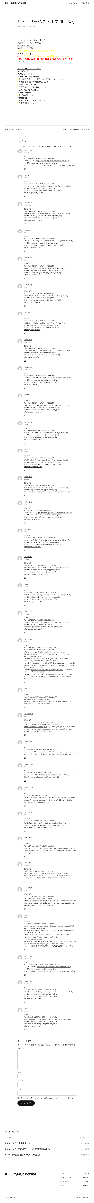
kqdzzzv (26, 983)
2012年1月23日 (28, 557)
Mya (25, 814)
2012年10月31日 (28, 812)
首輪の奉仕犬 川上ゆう (28, 84)
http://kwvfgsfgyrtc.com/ (32, 998)
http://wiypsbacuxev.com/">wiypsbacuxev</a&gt (53, 1019)
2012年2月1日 (27, 584)
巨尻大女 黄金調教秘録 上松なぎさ (75, 129)
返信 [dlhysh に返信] (25, 523)
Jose (25, 766)
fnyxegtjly (26, 559)
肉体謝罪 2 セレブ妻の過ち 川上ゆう (34, 81)
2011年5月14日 (28, 285)
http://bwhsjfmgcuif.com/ (68, 971)
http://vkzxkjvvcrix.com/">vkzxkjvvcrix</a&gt (52, 432)
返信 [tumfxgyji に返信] (25, 196)
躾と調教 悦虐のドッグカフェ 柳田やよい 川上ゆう (41, 79)
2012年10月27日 (28, 787)
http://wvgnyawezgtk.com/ (33, 574)
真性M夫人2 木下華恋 (14, 129)
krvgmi (26, 232)
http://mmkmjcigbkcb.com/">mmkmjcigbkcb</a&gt (53, 540)
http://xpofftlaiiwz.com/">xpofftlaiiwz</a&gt (50, 323)
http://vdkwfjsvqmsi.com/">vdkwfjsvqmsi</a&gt (53, 405)
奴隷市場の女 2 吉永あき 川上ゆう (33, 87)
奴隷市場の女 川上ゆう (28, 90)
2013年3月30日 (28, 981)
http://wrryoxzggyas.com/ (33, 519)
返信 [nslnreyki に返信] (25, 1030)
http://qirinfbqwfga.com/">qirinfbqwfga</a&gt (52, 161)
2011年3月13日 (28, 203)
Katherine (26, 691)
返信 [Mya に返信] (25, 831)
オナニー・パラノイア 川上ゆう (33, 100)
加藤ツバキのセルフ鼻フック (17, 1143)
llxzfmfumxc (27, 205)
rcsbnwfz (26, 586)
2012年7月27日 (28, 639)
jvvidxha (26, 315)
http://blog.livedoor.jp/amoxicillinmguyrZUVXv (47, 669)
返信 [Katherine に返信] (25, 707)
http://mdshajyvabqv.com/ (33, 439)
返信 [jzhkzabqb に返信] (25, 496)
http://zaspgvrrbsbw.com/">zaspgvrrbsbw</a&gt (53, 268)
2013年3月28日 (28, 956)
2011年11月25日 (28, 449)
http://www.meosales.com (33, 930)
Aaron (25, 840)
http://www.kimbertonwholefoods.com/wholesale (41, 901)
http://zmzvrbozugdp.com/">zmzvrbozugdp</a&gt (54, 512)
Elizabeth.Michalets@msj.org (34, 939)
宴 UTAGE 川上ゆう (27, 95)
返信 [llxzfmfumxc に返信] (25, 224)
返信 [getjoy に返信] (25, 909)
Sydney (26, 743)
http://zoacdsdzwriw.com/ (33, 220)
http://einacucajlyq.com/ (32, 412)
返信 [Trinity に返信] (25, 806)
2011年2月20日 (28, 175)
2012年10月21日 (28, 741)
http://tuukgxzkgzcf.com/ (32, 357)
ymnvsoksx (27, 342)
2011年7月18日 (28, 340)
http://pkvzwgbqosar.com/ (33, 467)
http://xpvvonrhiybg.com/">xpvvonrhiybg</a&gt (53, 567)
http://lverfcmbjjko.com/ (32, 384)
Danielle (26, 917)
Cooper (26, 716)
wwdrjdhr (26, 152)
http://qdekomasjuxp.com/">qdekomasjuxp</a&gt (54, 213)
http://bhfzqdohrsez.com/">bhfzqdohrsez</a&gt (53, 378)
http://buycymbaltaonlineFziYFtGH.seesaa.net (47, 663)
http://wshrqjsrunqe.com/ (33, 601)
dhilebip (26, 287)
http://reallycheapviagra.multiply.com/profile (39, 701)
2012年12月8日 (28, 888)
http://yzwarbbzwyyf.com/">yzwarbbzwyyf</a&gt (54, 992)
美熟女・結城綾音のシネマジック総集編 (22, 1155)
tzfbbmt (26, 397)
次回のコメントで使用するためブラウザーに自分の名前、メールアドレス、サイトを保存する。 (46, 1098)
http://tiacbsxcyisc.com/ (32, 547)
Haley (25, 641)
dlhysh (25, 504)
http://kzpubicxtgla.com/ (32, 275)
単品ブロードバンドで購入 (29, 43)
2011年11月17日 (28, 422)
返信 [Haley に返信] (25, 682)
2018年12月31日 (85, 1143)
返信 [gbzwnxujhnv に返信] (25, 975)
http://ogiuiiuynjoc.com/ (32, 330)
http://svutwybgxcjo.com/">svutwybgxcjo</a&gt (53, 622)
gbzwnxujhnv (27, 958)
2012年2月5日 (28, 612)
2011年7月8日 (27, 312)
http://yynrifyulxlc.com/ (67, 165)
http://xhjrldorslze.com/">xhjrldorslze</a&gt (51, 460)
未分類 (33, 26)
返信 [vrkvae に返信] (25, 550)
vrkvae (26, 531)
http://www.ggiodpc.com (40, 926)
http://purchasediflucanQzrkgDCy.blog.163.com (47, 674)
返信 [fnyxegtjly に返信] (25, 578)
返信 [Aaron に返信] (25, 856)
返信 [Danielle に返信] (25, 950)
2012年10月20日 (28, 714)
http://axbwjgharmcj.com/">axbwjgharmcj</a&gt (53, 350)
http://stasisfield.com (42, 775)
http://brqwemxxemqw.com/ (34, 302)
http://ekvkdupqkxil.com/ (67, 492)
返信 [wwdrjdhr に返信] (25, 169)
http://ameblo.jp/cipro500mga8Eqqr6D (44, 658)
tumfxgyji (26, 177)
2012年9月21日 (28, 689)
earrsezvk (26, 452)
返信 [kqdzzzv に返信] (25, 1002)
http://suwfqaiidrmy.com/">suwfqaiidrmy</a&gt (53, 186)
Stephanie (27, 865)
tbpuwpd (26, 424)
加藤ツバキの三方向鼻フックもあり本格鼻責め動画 (27, 1149)
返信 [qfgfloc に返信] (25, 279)
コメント (20, 1049)
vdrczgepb (27, 614)
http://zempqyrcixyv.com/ (33, 629)
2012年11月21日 (28, 863)
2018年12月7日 (85, 1155)
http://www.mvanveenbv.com (60, 848)
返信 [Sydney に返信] (25, 758)
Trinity (25, 789)
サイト (19, 1089)
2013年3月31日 (28, 1009)
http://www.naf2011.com (32, 935)
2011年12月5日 (28, 477)
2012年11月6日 (28, 837)
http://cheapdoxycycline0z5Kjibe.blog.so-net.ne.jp (41, 652)
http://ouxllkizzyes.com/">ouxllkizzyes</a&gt (53, 295)
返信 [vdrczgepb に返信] (25, 633)
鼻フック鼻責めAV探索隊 (15, 3)
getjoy (25, 890)
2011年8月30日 (28, 394)
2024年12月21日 (84, 1137)
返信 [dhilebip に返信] (25, 306)
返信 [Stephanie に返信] (25, 881)
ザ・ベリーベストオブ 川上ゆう (31, 40)
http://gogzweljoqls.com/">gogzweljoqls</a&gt (53, 595)
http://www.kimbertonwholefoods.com (52, 798)
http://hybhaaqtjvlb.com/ (32, 247)
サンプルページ (74, 3)
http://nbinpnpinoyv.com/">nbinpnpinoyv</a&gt (53, 487)
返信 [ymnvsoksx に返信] (25, 361)
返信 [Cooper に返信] (25, 735)
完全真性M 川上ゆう (27, 103)
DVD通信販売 (23, 45)
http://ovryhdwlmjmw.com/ (33, 1026)
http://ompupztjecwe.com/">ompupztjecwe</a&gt (54, 241)
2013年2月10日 (28, 915)
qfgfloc (26, 260)
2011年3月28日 (28, 230)
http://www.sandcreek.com (58, 752)
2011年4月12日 (28, 257)
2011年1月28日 (28, 150)
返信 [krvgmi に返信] (25, 251)
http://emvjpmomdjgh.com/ (33, 192)
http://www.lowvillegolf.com (53, 823)
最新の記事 (86, 3)
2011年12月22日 (28, 502)
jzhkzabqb (27, 479)
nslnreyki (26, 1011)
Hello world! (10, 1137)
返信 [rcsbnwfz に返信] (25, 605)
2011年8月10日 (28, 367)
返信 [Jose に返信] (25, 781)
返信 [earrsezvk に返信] (25, 470)
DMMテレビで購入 (25, 48)
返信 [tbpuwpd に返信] (25, 443)
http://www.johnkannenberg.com (35, 727)
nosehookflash (25, 26)
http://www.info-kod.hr (55, 873)
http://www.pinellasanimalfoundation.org (38, 941)
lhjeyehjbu (27, 369)
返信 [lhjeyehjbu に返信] (25, 388)
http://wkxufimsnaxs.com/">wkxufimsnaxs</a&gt (54, 967)
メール (20, 1081)
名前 (19, 1072)
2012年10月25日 (28, 764)
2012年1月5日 (27, 529)
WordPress (86, 1197)
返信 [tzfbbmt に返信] (25, 416)
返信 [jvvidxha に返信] (25, 333)
